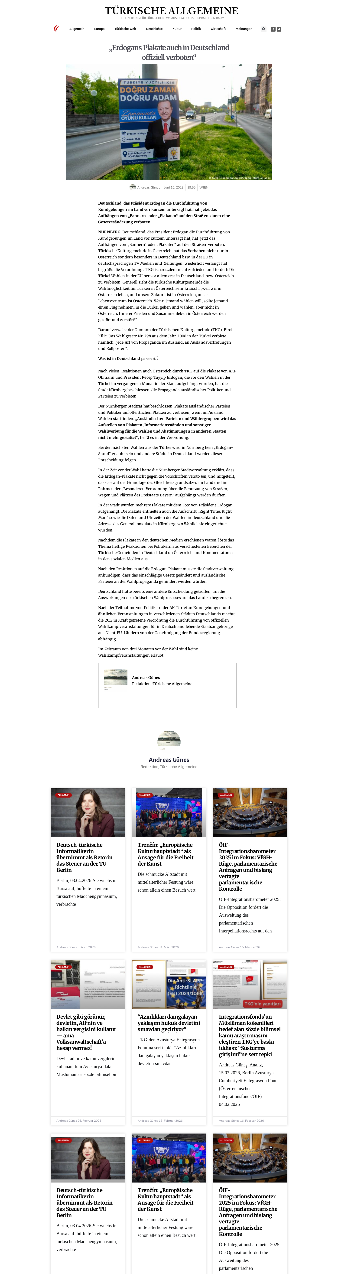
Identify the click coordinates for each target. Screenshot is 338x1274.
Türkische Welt (125, 29)
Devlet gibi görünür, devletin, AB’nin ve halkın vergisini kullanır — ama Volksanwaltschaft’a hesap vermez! (86, 1032)
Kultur (177, 29)
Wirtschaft (218, 29)
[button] (263, 29)
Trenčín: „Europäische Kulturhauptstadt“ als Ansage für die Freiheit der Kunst (166, 854)
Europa (99, 29)
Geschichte (154, 29)
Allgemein (76, 29)
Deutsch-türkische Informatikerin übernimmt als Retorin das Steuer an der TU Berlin (84, 857)
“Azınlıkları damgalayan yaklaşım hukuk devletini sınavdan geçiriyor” (169, 1023)
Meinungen (244, 29)
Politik (196, 29)
